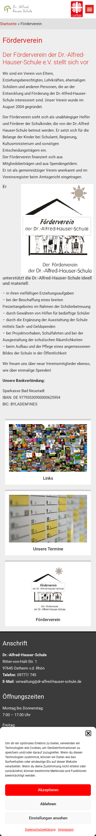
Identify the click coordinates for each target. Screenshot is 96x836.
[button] (88, 733)
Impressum (66, 829)
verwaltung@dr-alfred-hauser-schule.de (48, 681)
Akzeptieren (48, 790)
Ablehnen (48, 804)
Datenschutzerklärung (40, 829)
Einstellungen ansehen (48, 818)
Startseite (8, 24)
